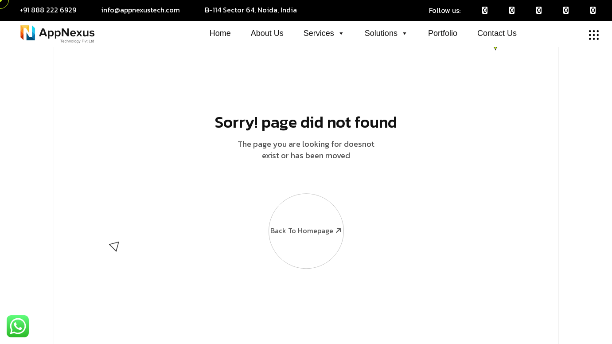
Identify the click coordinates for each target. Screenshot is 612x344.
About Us (267, 33)
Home (220, 33)
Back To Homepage (306, 207)
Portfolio (442, 33)
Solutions (386, 33)
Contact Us (497, 33)
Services (324, 33)
